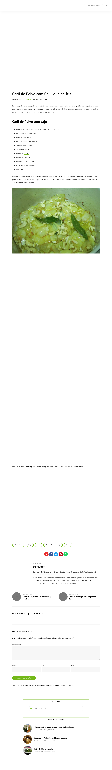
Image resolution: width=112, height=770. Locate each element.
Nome (14, 666)
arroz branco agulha (27, 467)
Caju (30, 545)
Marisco (28, 99)
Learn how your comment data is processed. (57, 685)
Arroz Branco (19, 545)
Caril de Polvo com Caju (54, 545)
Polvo (69, 545)
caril (39, 545)
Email (44, 666)
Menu (106, 5)
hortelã (26, 153)
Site (72, 666)
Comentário (16, 645)
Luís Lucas (39, 566)
